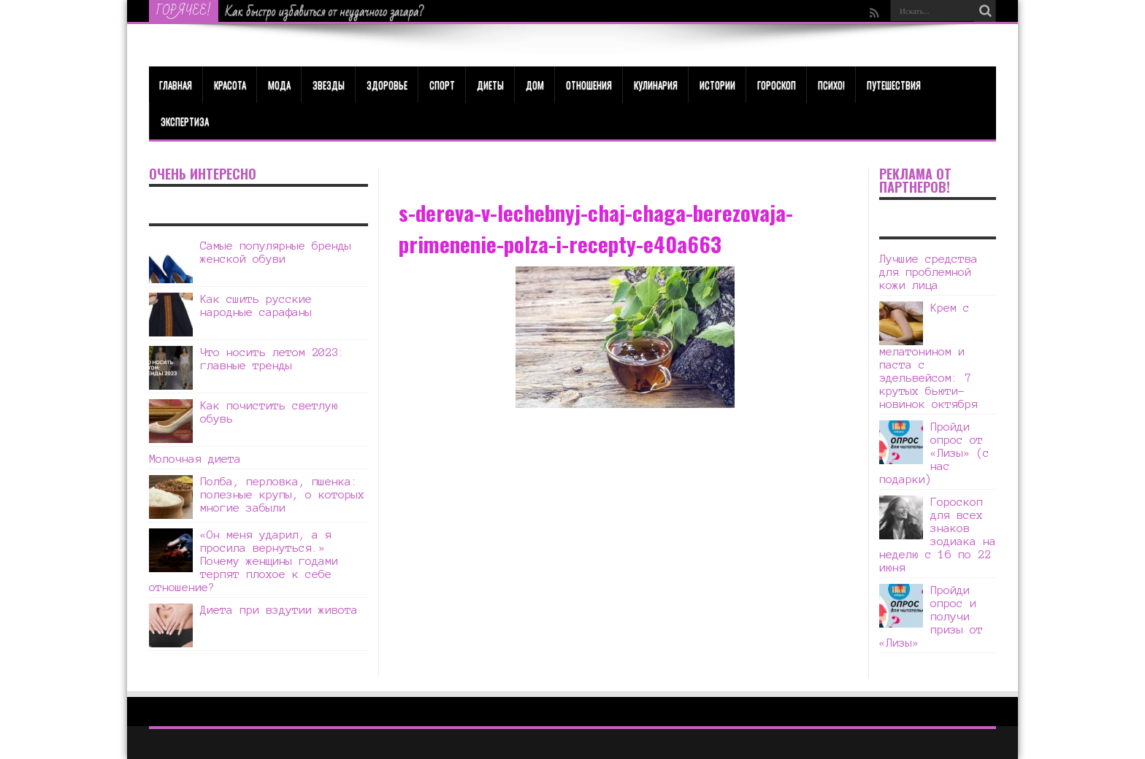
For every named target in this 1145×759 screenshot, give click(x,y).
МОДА (279, 84)
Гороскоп (776, 84)
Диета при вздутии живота (279, 610)
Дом (535, 84)
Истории (717, 84)
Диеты (490, 84)
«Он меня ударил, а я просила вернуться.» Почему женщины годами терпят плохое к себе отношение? (243, 560)
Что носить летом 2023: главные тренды (272, 358)
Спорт (442, 84)
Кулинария (656, 84)
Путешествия (894, 84)
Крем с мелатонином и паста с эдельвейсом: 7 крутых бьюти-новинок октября (928, 355)
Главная (175, 84)
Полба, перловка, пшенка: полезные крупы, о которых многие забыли (282, 494)
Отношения (589, 84)
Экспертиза (185, 121)
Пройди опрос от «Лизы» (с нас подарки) (934, 452)
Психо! (831, 84)
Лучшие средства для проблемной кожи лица (928, 272)
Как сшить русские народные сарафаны (256, 305)
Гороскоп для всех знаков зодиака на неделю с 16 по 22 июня (937, 535)
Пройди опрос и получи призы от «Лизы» (931, 616)
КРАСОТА (230, 84)
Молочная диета (195, 458)
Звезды (329, 84)
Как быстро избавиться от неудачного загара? (325, 12)
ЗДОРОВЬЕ (387, 84)
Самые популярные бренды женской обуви (275, 252)
